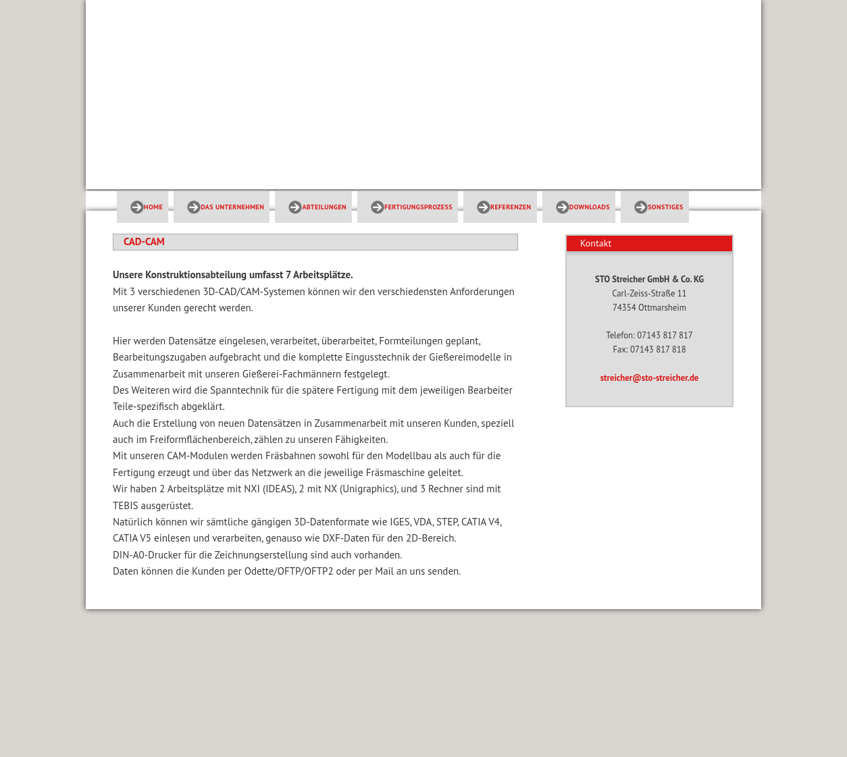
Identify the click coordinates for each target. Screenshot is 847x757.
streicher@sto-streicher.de (649, 378)
